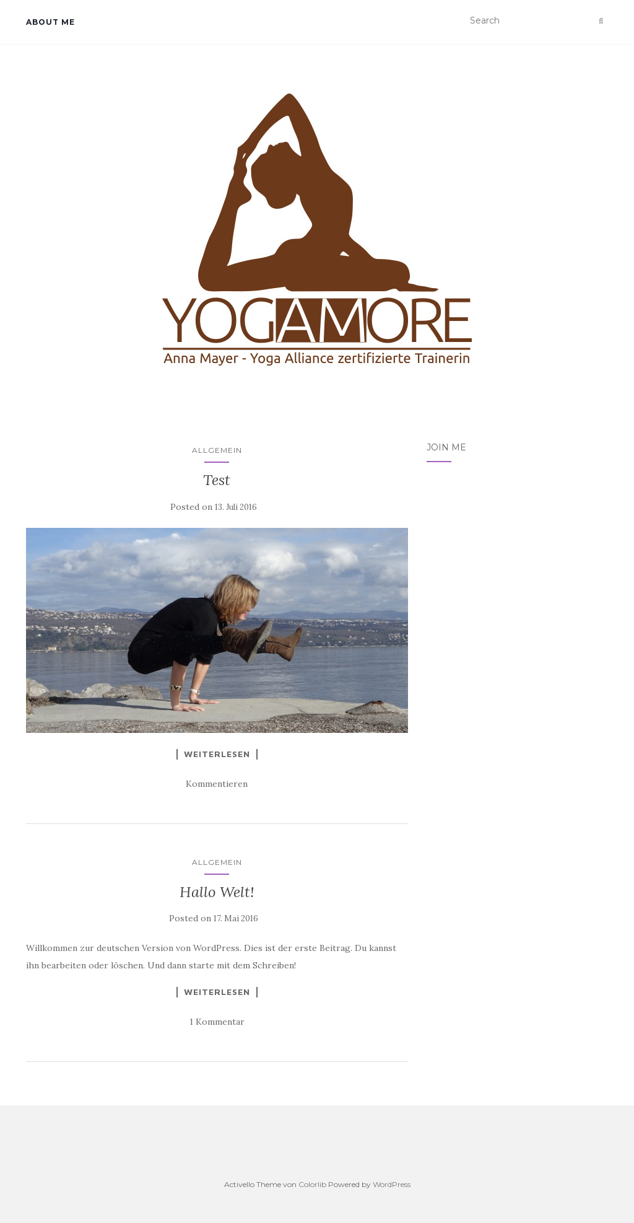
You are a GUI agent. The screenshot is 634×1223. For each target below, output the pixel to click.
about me (50, 22)
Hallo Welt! (217, 891)
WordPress (391, 1184)
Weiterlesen (217, 754)
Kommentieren (217, 783)
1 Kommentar (217, 1021)
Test (216, 479)
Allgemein (217, 450)
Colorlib (312, 1184)
